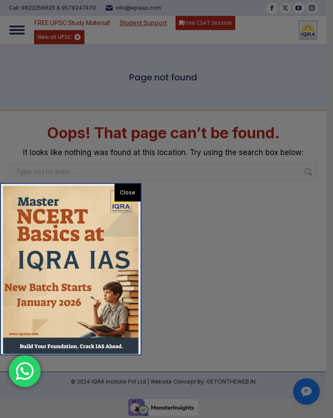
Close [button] (127, 192)
